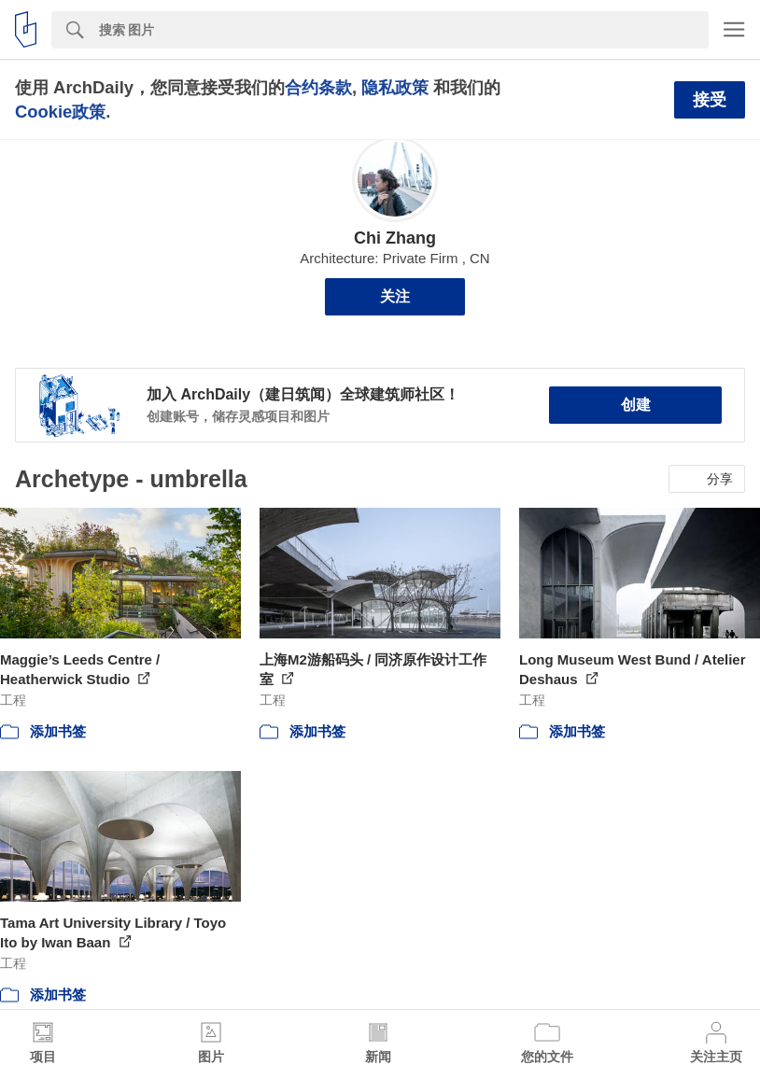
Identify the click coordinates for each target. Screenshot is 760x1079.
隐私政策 (395, 87)
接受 (709, 100)
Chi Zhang (395, 238)
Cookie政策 (60, 111)
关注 (395, 296)
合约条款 (318, 87)
